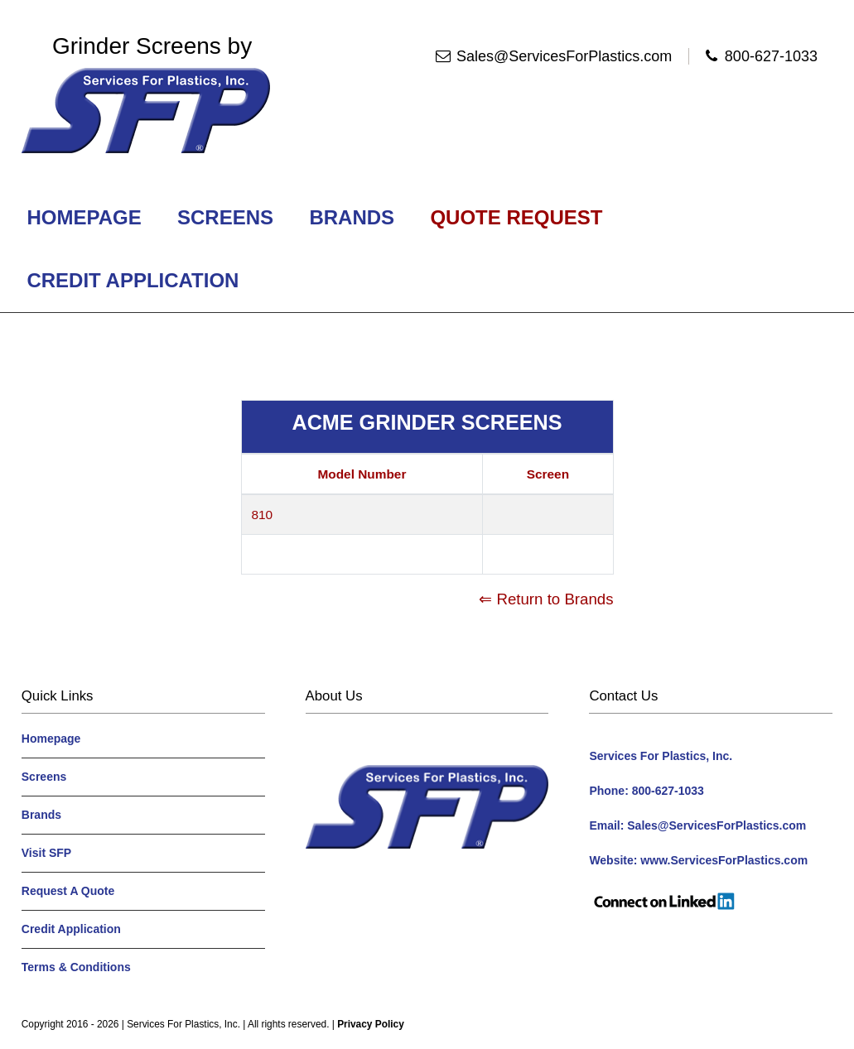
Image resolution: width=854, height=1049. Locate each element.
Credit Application (133, 280)
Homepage (84, 217)
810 (262, 515)
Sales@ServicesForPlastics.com (564, 56)
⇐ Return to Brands (546, 599)
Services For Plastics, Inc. (183, 1024)
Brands (352, 217)
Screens (224, 217)
